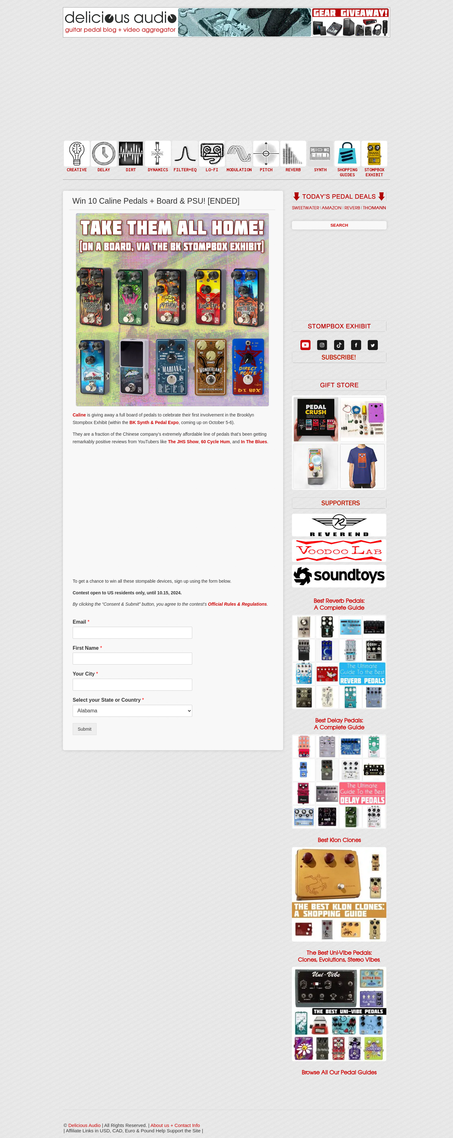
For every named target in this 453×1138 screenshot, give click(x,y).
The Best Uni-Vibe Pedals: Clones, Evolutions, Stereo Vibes (339, 956)
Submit (85, 729)
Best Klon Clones (339, 840)
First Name (87, 648)
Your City (85, 674)
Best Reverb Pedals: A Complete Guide (339, 604)
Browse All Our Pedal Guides (339, 1072)
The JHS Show (183, 441)
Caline (79, 414)
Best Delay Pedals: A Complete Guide (339, 724)
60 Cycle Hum (215, 441)
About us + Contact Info (175, 1125)
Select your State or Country (108, 700)
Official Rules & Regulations (237, 604)
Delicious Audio (84, 1125)
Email (81, 622)
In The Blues (254, 441)
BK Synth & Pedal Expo (154, 422)
